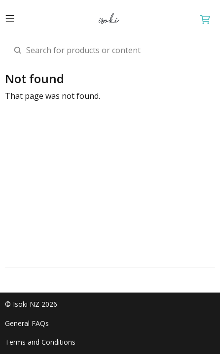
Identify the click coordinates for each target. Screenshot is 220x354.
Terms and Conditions (40, 342)
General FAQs (27, 323)
